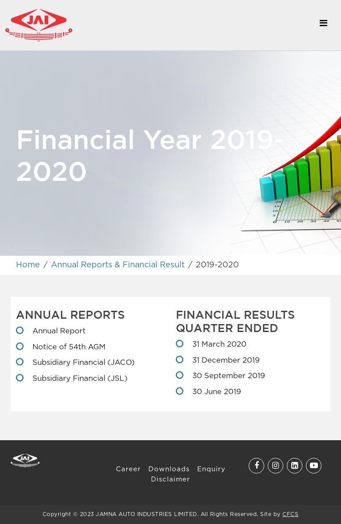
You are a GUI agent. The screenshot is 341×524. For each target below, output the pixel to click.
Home (28, 265)
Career (128, 469)
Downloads (169, 469)
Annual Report (58, 331)
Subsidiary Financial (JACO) (82, 363)
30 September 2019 (227, 376)
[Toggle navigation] (323, 25)
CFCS (290, 514)
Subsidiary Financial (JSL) (78, 378)
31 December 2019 (225, 360)
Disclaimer (170, 479)
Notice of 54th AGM (68, 347)
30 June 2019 (215, 392)
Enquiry (211, 469)
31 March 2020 (218, 344)
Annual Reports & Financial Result (118, 265)
